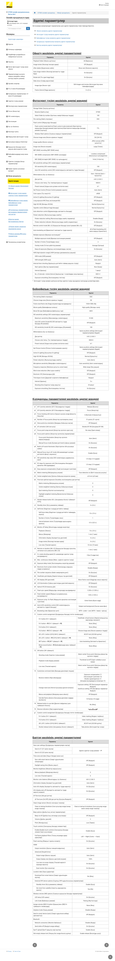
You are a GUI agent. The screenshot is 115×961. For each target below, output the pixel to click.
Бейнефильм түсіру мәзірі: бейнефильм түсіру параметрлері (18, 203)
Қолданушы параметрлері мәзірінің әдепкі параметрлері (56, 42)
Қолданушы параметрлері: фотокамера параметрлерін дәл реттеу (18, 212)
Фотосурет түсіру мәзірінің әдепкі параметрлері (53, 34)
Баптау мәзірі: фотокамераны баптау (16, 220)
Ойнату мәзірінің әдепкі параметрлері (49, 31)
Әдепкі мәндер (13, 181)
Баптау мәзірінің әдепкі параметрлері (49, 45)
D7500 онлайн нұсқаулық (46, 13)
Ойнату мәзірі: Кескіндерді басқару (18, 187)
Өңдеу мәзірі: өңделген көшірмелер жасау (17, 228)
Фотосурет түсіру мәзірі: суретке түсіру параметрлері (18, 194)
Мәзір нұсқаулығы (63, 13)
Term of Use (17, 951)
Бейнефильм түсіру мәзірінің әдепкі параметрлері (53, 38)
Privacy (10, 951)
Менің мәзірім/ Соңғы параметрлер (17, 235)
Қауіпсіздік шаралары (15, 39)
